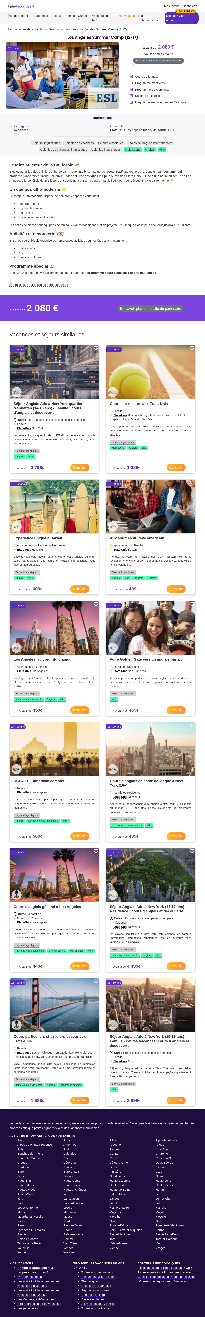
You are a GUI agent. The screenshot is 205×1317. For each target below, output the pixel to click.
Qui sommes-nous (29, 1276)
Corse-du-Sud (165, 1158)
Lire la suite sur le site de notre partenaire (40, 284)
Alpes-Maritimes (166, 1140)
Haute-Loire (163, 1180)
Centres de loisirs (93, 1294)
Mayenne (116, 1212)
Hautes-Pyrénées (75, 1189)
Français (138, 578)
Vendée (68, 1248)
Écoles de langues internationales (150, 143)
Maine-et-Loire (119, 1207)
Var (158, 1243)
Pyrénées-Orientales (31, 1230)
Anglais (150, 149)
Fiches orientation (149, 1272)
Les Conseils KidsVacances (35, 1299)
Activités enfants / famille (98, 1303)
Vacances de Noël (101, 18)
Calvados (69, 1153)
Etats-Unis (117, 130)
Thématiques (90, 1281)
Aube (20, 1149)
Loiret (113, 1203)
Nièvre (21, 1221)
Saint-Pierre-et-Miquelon (126, 1230)
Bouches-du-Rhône (30, 1153)
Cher (66, 1158)
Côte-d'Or (69, 1162)
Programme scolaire (177, 1272)
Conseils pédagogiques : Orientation (163, 1281)
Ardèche (115, 1144)
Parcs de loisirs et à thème (30, 950)
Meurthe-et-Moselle (30, 1216)
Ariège (160, 1144)
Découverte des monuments (43, 820)
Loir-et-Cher (164, 1198)
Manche (161, 1207)
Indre (66, 1194)
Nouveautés (127, 15)
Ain (19, 1140)
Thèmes (69, 15)
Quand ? (82, 18)
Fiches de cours (148, 1267)
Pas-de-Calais (72, 1225)
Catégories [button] (40, 15)
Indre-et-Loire (119, 1194)
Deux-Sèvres (164, 1162)
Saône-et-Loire (73, 1234)
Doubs (67, 1167)
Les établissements (148, 18)
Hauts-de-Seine (120, 1189)
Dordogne (24, 1167)
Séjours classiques (110, 143)
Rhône (67, 1230)
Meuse (67, 1216)
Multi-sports (133, 149)
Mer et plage (76, 950)
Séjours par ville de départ (98, 1276)
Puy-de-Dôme (119, 1225)
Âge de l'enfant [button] (18, 15)
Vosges (160, 1248)
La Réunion (71, 1198)
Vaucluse (23, 1248)
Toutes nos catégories (96, 1308)
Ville (162, 149)
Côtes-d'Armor (119, 1162)
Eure (20, 1171)
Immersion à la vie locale (29, 699)
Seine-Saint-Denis (168, 1234)
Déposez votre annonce (176, 18)
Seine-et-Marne (27, 1239)
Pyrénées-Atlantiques (170, 1225)
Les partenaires (27, 1308)
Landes (114, 1198)
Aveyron (115, 1149)
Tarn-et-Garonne (167, 1239)
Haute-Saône (118, 1185)
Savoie (22, 1234)
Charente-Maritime (29, 1158)
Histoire (152, 578)
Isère (159, 1194)
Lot (158, 1203)
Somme (68, 1239)
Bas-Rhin (162, 1149)
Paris (20, 1225)
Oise (113, 1221)
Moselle (161, 1216)
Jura (20, 1198)
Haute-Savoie (72, 1185)
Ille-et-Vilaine (26, 1194)
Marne (21, 1212)
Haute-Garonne (120, 1180)
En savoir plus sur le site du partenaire (159, 60)
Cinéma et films (57, 950)
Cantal (114, 1153)
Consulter (80, 467)
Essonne (161, 1167)
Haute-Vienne (165, 1185)
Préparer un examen (70, 1085)
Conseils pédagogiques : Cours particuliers (166, 1276)
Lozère (68, 1207)
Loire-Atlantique (73, 1203)
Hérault (160, 1189)
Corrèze (115, 1158)
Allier (113, 1140)
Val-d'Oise (70, 1243)
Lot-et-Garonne (27, 1207)
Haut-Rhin (24, 1180)
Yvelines (69, 1252)
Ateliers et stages (93, 1299)
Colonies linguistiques (106, 149)
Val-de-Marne (119, 1243)
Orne (159, 1221)
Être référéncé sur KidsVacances (39, 1303)
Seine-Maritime (120, 1234)
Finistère (115, 1171)
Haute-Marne (26, 1185)
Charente (162, 1153)
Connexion (190, 6)
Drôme (114, 1167)
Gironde (68, 1176)
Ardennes (69, 1144)
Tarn (112, 1239)
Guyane (161, 1176)
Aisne (67, 1140)
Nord (66, 1221)
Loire (20, 1203)
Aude (66, 1149)
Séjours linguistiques (46, 143)
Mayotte (161, 1212)
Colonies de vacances (79, 143)
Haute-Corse (71, 1180)
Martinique (70, 1212)
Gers (20, 1176)
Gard (159, 1171)
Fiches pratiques (172, 1267)
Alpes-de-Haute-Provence (34, 1144)
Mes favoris (172, 6)
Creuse (22, 1162)
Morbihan (116, 1216)
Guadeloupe (118, 1176)
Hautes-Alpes (26, 1189)
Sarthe (160, 1230)
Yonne (21, 1252)
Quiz (189, 1267)
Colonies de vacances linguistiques (63, 149)
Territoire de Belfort (30, 1243)
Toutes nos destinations (97, 1272)
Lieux (57, 15)
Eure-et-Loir (71, 1171)
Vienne (114, 1248)
